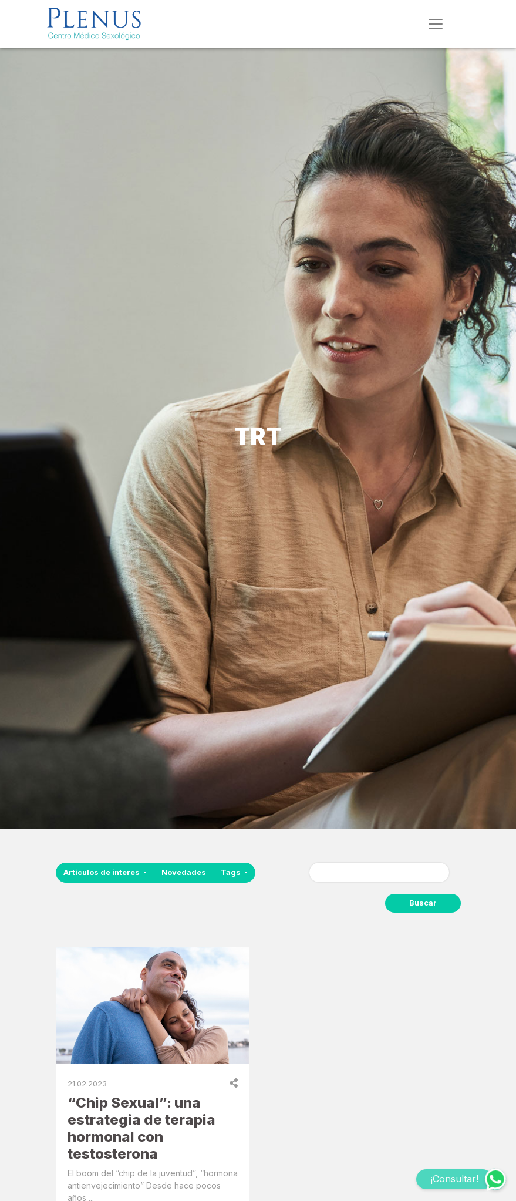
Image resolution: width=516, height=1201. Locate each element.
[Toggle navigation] (435, 24)
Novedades (183, 872)
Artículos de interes (102, 872)
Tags (231, 872)
